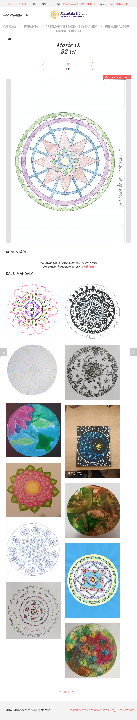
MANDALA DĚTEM (68, 31)
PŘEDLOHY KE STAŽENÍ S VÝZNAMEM (71, 26)
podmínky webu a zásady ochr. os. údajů (93, 710)
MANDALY (9, 26)
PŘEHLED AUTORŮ (117, 26)
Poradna (31, 26)
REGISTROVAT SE (120, 4)
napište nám (126, 710)
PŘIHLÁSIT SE (88, 4)
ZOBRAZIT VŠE (68, 692)
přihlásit (88, 266)
